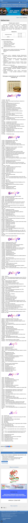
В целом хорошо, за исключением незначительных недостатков (11, 457)
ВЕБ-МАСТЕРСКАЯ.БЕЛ (23, 511)
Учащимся (21, 17)
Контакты (4, 519)
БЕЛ (24, 2)
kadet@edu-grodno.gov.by (6, 514)
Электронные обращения (7, 518)
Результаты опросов (4, 463)
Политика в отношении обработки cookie (7, 516)
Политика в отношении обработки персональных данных (9, 515)
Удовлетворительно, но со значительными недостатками (10, 458)
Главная (1, 0)
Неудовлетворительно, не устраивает (7, 459)
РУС (22, 2)
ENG (26, 2)
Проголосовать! (4, 461)
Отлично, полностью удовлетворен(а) (7, 456)
